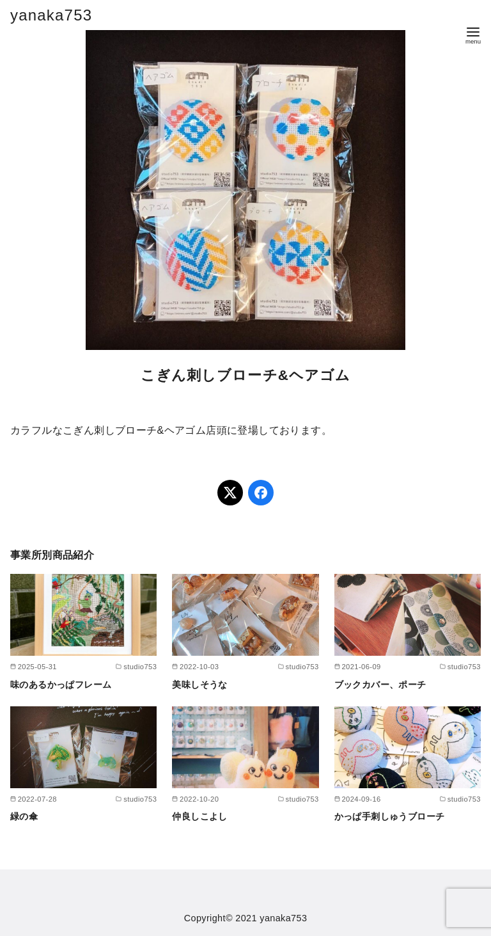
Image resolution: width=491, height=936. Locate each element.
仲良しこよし (199, 816)
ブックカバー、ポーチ (380, 684)
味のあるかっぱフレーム (60, 684)
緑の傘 (24, 816)
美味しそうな (199, 684)
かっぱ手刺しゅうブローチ (389, 816)
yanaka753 (51, 15)
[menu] (473, 34)
